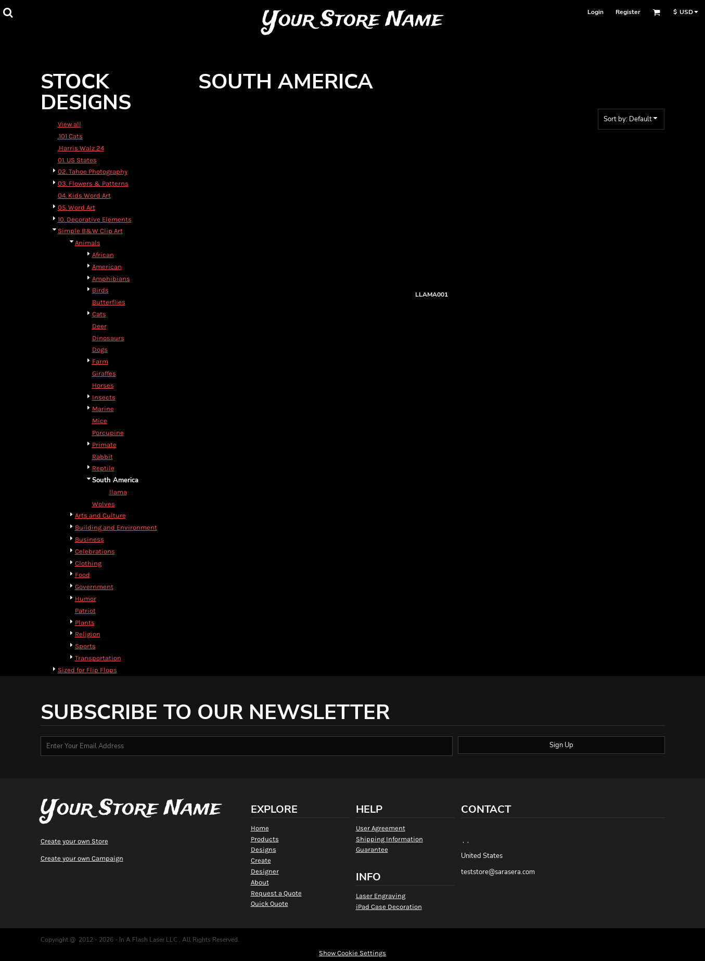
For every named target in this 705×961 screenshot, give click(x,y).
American (107, 267)
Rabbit (102, 456)
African (103, 255)
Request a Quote (276, 893)
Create (261, 860)
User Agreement (380, 828)
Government (94, 587)
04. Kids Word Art (84, 195)
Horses (103, 385)
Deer (99, 326)
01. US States (77, 160)
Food (82, 575)
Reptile (103, 468)
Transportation (98, 658)
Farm (100, 361)
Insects (104, 397)
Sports (85, 646)
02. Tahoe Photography (92, 171)
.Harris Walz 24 (81, 148)
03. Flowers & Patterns (93, 183)
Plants (85, 622)
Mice (99, 421)
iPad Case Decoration (389, 907)
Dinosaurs (108, 338)
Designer (265, 871)
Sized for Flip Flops (87, 670)
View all (69, 124)
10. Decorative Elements (95, 219)
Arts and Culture (100, 515)
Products (265, 839)
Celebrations (95, 551)
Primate (104, 445)
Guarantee (372, 849)
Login (595, 12)
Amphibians (111, 279)
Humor (85, 599)
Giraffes (104, 373)
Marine (103, 409)
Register (628, 12)
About (260, 882)
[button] (8, 12)
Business (89, 539)
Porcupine (108, 433)
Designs (263, 849)
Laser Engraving (380, 896)
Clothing (88, 563)
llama (118, 492)
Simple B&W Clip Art (90, 231)
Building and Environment (116, 527)
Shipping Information (389, 839)
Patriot (85, 610)
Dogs (100, 349)
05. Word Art (76, 207)
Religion (87, 634)
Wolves (103, 504)
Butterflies (108, 302)
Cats (99, 314)
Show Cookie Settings (352, 953)
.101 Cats (70, 136)
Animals (87, 243)
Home (260, 828)
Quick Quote (269, 903)
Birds (100, 290)
